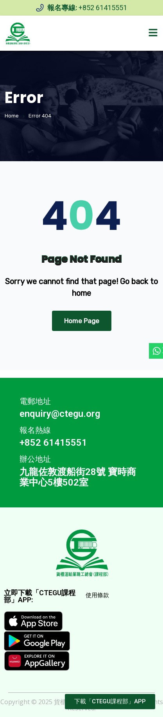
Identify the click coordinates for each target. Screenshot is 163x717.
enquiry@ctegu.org (60, 413)
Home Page (81, 321)
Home (12, 116)
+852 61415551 (103, 8)
